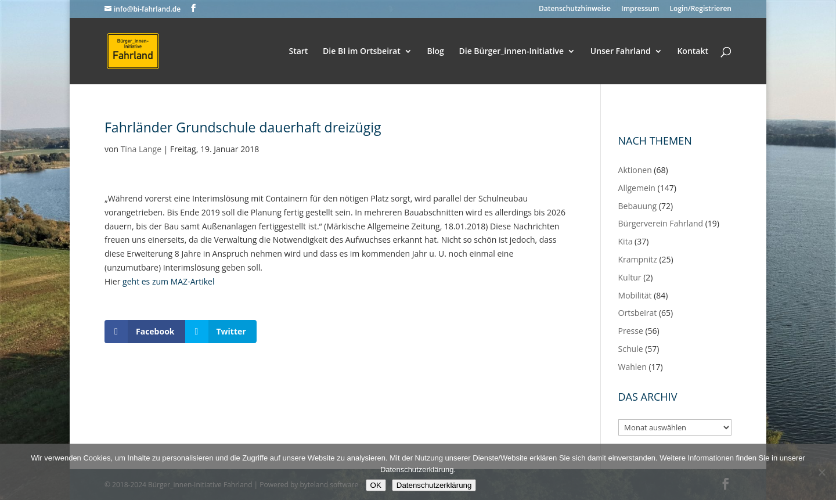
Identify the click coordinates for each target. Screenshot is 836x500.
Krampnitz (637, 259)
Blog (435, 51)
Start (298, 51)
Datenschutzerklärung (434, 485)
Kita (625, 241)
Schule (630, 348)
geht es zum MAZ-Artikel (168, 281)
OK (375, 485)
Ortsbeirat (637, 312)
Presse (630, 330)
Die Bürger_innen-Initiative (511, 51)
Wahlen (632, 366)
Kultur (630, 277)
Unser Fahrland (620, 51)
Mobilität (635, 295)
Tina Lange (141, 148)
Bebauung (637, 205)
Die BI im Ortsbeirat (362, 51)
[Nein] (821, 472)
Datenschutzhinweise (575, 9)
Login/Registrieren (701, 9)
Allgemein (636, 187)
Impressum (640, 9)
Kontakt (692, 51)
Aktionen (635, 169)
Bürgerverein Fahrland (661, 223)
